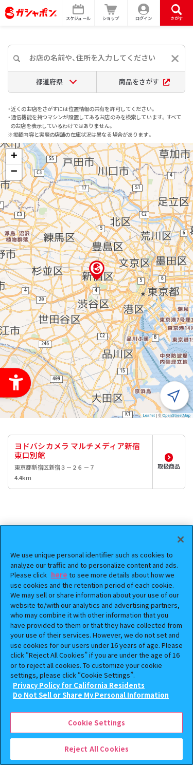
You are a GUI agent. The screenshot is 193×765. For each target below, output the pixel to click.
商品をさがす (144, 81)
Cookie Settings (97, 722)
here (59, 575)
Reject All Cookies (96, 749)
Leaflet (149, 415)
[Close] (180, 539)
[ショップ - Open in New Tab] (111, 13)
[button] (96, 270)
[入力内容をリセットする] (175, 58)
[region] (96, 645)
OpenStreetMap (176, 415)
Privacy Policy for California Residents (79, 685)
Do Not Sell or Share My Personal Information (91, 695)
